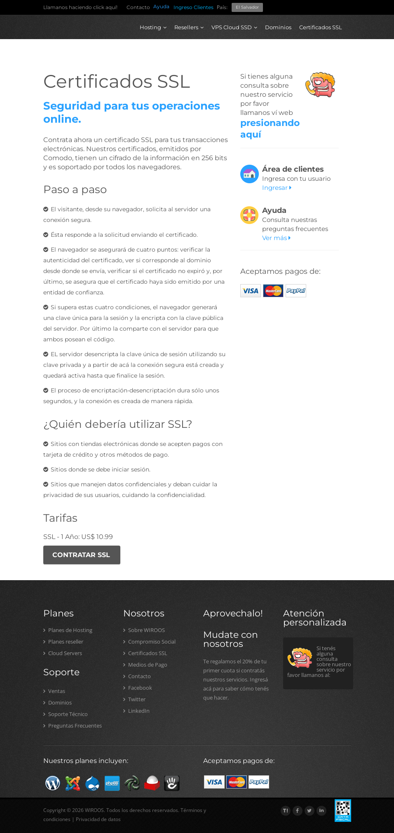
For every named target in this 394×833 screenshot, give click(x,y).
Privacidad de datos (98, 819)
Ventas (54, 691)
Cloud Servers (62, 653)
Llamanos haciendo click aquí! (80, 7)
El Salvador (247, 7)
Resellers (189, 27)
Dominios (278, 27)
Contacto (138, 7)
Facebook (137, 687)
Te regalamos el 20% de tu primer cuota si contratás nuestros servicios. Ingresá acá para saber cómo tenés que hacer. (236, 679)
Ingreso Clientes (193, 7)
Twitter (134, 699)
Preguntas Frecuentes (72, 725)
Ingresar (276, 187)
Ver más (276, 238)
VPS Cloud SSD (234, 27)
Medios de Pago (145, 664)
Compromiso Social (149, 641)
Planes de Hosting (67, 630)
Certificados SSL (320, 27)
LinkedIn (136, 710)
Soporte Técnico (65, 714)
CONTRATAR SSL (81, 555)
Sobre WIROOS (144, 630)
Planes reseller (63, 641)
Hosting (153, 27)
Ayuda (161, 6)
